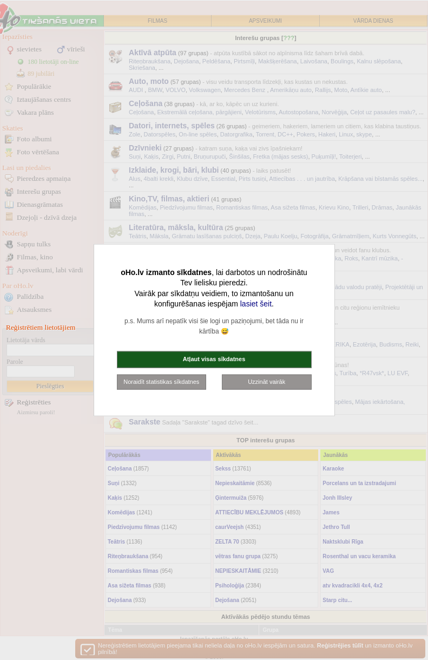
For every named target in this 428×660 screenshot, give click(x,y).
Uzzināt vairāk (266, 381)
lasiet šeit (256, 303)
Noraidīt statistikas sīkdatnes (161, 381)
